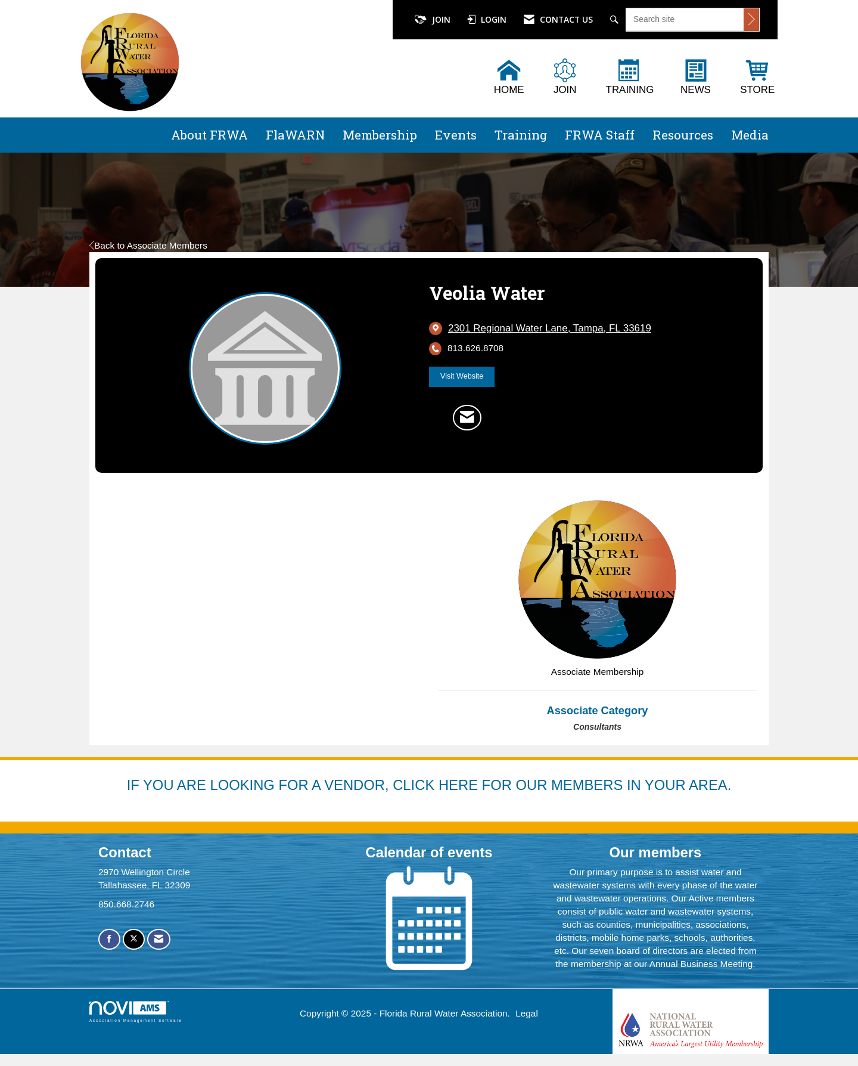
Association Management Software (135, 1011)
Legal (526, 1013)
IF (135, 785)
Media (750, 134)
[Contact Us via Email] (158, 939)
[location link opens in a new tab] (549, 328)
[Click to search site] (751, 19)
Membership (380, 134)
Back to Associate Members (148, 245)
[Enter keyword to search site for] (685, 19)
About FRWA (209, 134)
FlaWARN (295, 134)
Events (456, 134)
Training (521, 134)
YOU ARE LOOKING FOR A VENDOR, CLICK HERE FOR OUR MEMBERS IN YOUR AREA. (437, 785)
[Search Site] (616, 19)
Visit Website (461, 376)
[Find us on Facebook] (109, 939)
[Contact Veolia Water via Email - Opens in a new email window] (467, 417)
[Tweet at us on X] (134, 939)
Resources (682, 134)
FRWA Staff (600, 134)
